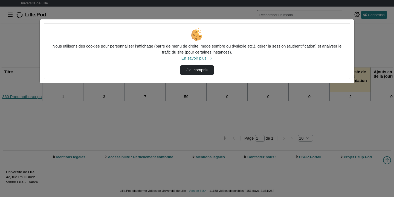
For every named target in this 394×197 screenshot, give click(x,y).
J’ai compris (196, 70)
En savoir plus (197, 58)
